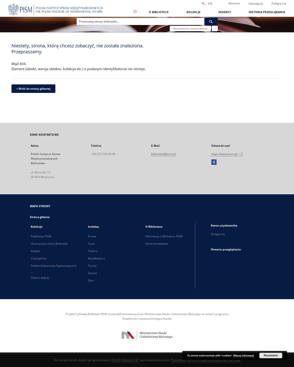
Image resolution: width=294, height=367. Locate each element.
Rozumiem (271, 355)
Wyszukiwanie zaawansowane (190, 28)
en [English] (210, 3)
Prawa (92, 236)
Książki (35, 251)
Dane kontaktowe (156, 244)
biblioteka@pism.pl (163, 154)
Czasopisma (39, 258)
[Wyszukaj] (211, 21)
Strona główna (40, 217)
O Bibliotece (159, 12)
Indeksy (224, 12)
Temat (92, 266)
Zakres (92, 273)
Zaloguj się (278, 3)
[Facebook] (214, 162)
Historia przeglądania (267, 12)
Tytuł (91, 244)
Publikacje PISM (41, 236)
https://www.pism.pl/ (227, 154)
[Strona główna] (135, 12)
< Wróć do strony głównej (33, 89)
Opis (91, 280)
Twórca (93, 251)
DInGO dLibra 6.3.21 (126, 360)
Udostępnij (256, 4)
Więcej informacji (243, 355)
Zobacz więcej (40, 278)
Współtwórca (96, 258)
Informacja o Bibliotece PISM (164, 236)
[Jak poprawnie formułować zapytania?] (215, 28)
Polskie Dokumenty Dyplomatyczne (53, 266)
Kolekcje (194, 12)
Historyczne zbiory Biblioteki (49, 244)
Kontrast (234, 3)
